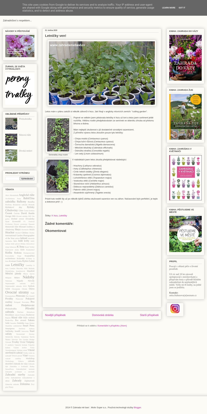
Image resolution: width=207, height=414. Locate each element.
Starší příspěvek (149, 315)
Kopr (19, 256)
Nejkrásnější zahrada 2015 (19, 283)
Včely (32, 348)
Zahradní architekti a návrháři (19, 372)
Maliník (31, 268)
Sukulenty (24, 337)
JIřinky (23, 244)
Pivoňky (9, 298)
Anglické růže (26, 195)
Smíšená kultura (26, 329)
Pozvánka (25, 302)
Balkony (21, 201)
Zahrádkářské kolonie (25, 369)
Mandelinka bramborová (15, 271)
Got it (182, 7)
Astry (19, 198)
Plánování (19, 299)
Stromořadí (20, 334)
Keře (23, 250)
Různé (14, 317)
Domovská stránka (102, 315)
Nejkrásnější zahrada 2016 (16, 286)
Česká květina (29, 211)
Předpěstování (27, 305)
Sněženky (9, 331)
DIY (29, 216)
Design (8, 216)
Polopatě (17, 302)
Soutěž (17, 331)
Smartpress (10, 328)
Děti (14, 216)
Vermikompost (10, 350)
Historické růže (11, 227)
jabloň (17, 238)
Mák (26, 268)
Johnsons (12, 247)
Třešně (22, 342)
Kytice (25, 261)
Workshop (30, 358)
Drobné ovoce (17, 219)
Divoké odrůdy (22, 216)
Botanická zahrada (20, 205)
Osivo (31, 289)
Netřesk (31, 286)
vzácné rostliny (13, 358)
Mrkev (17, 277)
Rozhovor (30, 315)
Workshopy (9, 361)
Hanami (31, 224)
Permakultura (10, 296)
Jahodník (31, 238)
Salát (7, 323)
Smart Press (28, 325)
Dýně (7, 221)
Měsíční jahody (13, 273)
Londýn (12, 268)
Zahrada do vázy (21, 364)
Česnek (8, 213)
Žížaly (11, 387)
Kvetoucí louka (15, 261)
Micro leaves (28, 274)
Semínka (20, 323)
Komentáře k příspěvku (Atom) (112, 325)
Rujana (8, 318)
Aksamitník (14, 195)
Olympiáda (16, 289)
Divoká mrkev (25, 151)
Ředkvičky (9, 320)
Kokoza (18, 253)
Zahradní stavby (15, 374)
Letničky (63, 215)
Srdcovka (25, 331)
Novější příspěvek (55, 315)
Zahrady (17, 380)
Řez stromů (20, 320)
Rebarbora (30, 312)
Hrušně (18, 233)
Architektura (10, 198)
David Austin (27, 213)
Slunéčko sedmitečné (13, 326)
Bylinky (30, 207)
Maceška (19, 268)
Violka (25, 353)
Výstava (31, 356)
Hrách (31, 229)
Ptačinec (20, 312)
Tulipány (30, 342)
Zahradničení (16, 378)
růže (20, 317)
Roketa (23, 315)
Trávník (8, 342)
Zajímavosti (29, 381)
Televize (15, 339)
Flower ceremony (20, 224)
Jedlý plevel (15, 244)
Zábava (21, 361)
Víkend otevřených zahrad (19, 351)
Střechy (17, 337)
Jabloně (23, 238)
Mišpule (8, 278)
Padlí (32, 293)
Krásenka (21, 258)
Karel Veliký (29, 247)
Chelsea (25, 233)
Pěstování (20, 296)
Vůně (25, 355)
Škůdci (7, 339)
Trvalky (15, 342)
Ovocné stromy (17, 292)
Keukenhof (30, 250)
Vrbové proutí (17, 356)
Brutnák (31, 205)
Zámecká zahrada (12, 384)
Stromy (31, 334)
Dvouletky (30, 219)
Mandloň (30, 271)
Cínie (21, 210)
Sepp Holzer (29, 323)
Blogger (137, 407)
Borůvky (8, 205)
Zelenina (25, 384)
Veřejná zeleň (22, 350)
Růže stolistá (28, 317)
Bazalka (31, 202)
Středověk (9, 337)
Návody (31, 281)
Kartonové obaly (12, 250)
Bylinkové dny (13, 207)
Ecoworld (16, 221)
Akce (7, 195)
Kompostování (29, 253)
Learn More (168, 7)
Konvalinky (9, 256)
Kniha (8, 252)
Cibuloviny (11, 210)
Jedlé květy (23, 241)
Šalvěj (32, 337)
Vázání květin (20, 348)
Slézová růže (25, 135)
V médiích (9, 345)
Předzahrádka (25, 119)
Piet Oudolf (30, 296)
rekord (17, 315)
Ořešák (24, 289)
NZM (7, 289)
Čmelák (17, 213)
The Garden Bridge (26, 339)
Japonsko (8, 241)
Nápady (20, 281)
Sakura (31, 320)
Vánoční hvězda (21, 345)
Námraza (8, 281)
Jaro (15, 241)
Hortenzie (25, 230)
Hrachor (9, 232)
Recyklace (9, 315)
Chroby (31, 233)
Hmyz (18, 229)
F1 (25, 221)
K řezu (55, 215)
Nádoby (28, 277)
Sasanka (13, 323)
